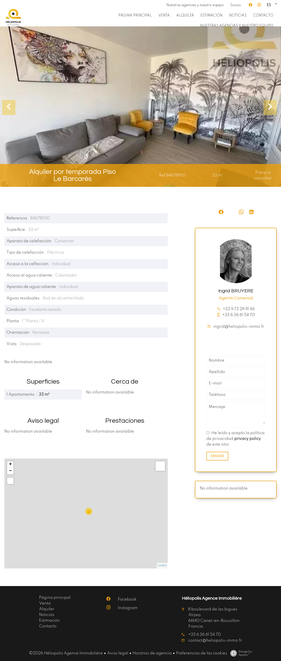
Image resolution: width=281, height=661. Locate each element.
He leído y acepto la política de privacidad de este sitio (235, 438)
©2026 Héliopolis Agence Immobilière (66, 653)
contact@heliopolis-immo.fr (215, 641)
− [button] (10, 471)
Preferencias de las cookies (201, 653)
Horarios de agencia (152, 653)
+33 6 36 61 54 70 (238, 315)
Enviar (217, 456)
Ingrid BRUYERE (235, 290)
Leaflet (162, 565)
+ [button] (10, 464)
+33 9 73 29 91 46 (239, 309)
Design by (240, 653)
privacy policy (247, 439)
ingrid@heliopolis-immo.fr (238, 327)
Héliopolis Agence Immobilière (212, 598)
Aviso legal (117, 653)
